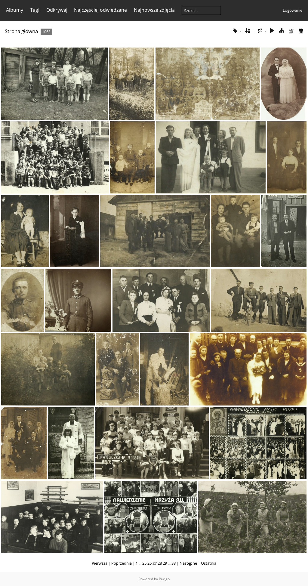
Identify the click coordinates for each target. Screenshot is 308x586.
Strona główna (21, 31)
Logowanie (292, 10)
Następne (188, 563)
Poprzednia (121, 563)
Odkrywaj (56, 10)
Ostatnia (208, 563)
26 (149, 563)
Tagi (34, 10)
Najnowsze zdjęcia (154, 10)
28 (160, 563)
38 (173, 563)
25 (144, 563)
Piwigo (164, 578)
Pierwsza (99, 563)
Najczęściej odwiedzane (100, 10)
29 (165, 563)
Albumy (14, 10)
